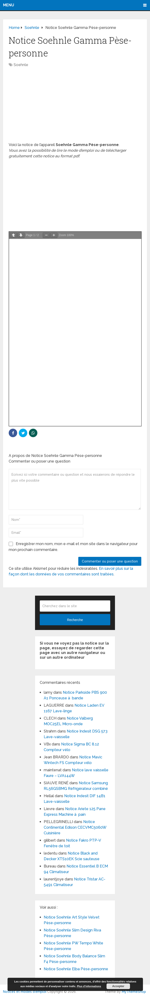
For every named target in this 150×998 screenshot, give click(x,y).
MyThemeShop (134, 992)
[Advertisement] (75, 107)
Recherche (75, 620)
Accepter (118, 986)
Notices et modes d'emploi (24, 992)
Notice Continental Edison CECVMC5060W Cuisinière (75, 827)
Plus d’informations (89, 986)
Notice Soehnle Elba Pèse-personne (76, 969)
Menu (8, 5)
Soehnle (21, 65)
